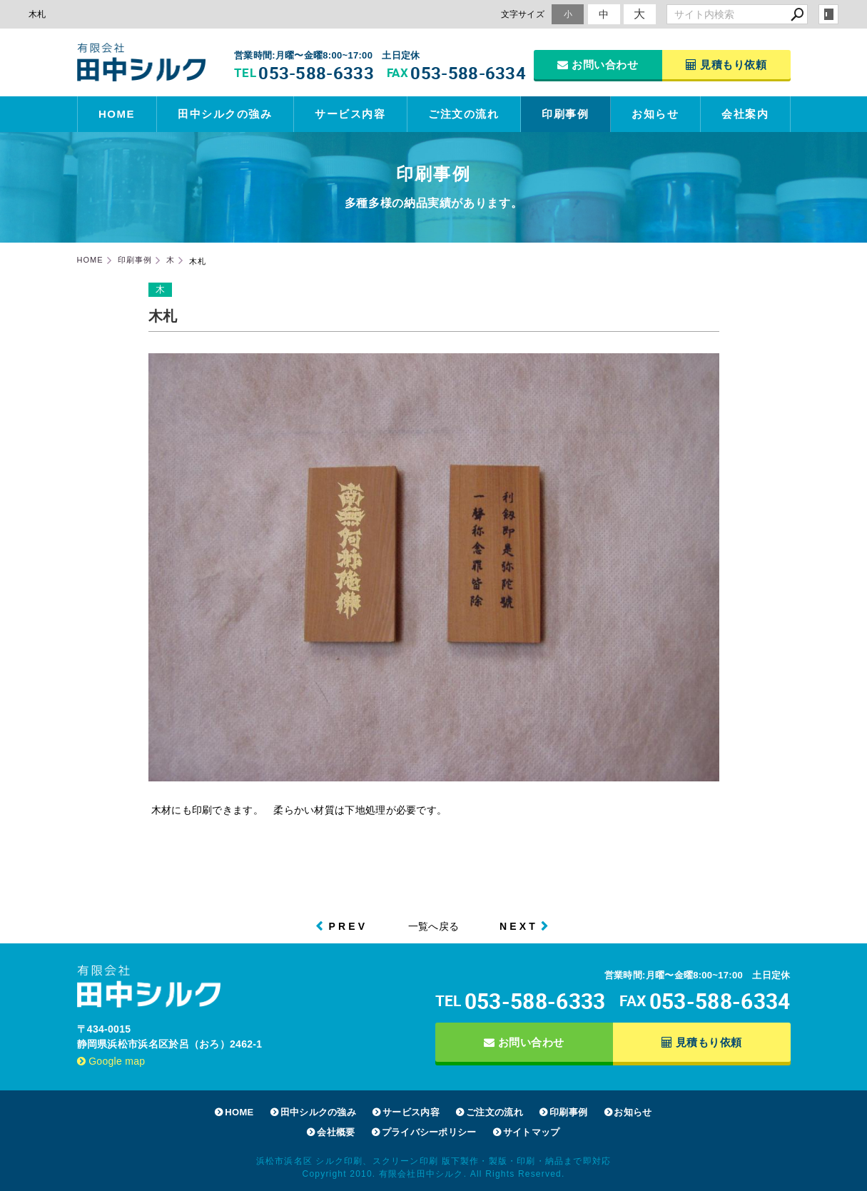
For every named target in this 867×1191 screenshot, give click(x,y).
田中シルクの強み (225, 114)
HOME (116, 114)
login (828, 14)
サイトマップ (531, 1132)
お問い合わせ (597, 65)
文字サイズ (523, 14)
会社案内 (745, 114)
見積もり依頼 (726, 65)
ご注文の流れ (463, 114)
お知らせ (655, 114)
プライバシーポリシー (429, 1132)
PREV (347, 926)
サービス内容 (350, 114)
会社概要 (336, 1132)
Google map (111, 1061)
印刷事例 (565, 114)
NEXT (519, 926)
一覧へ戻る (434, 926)
